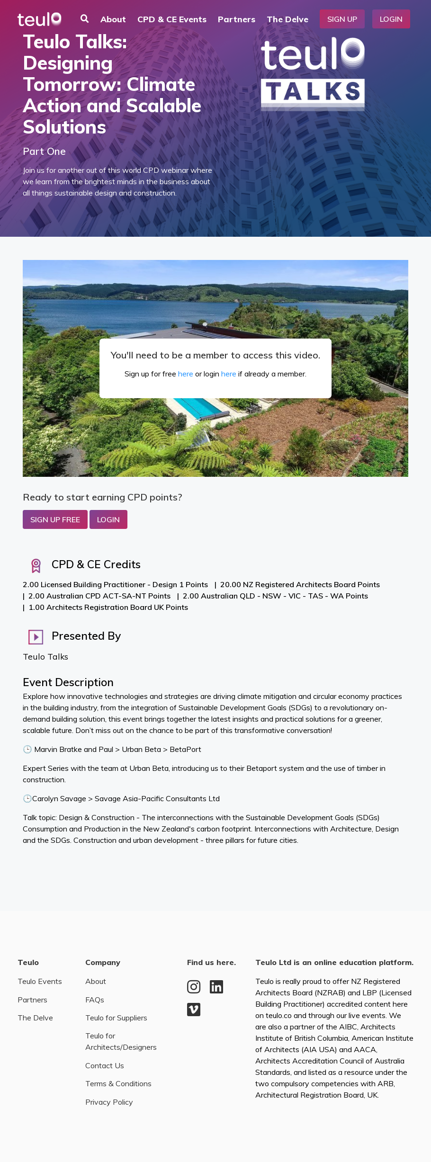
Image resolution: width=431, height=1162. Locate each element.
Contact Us (104, 1065)
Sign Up (342, 19)
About (113, 19)
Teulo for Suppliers (116, 1017)
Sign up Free (55, 519)
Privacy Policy (109, 1102)
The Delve (287, 19)
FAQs (94, 999)
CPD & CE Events (172, 19)
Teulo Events (40, 981)
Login (391, 19)
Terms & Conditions (118, 1083)
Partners (236, 19)
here (185, 373)
